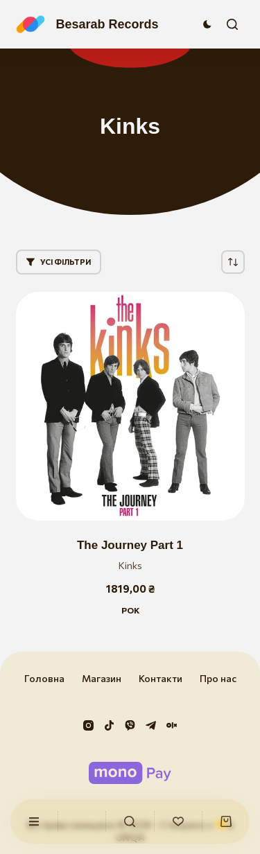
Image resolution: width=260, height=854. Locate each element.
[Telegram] (151, 725)
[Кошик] (226, 821)
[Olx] (171, 725)
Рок (130, 610)
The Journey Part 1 (130, 545)
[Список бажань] (178, 821)
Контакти (160, 678)
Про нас (218, 678)
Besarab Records (107, 24)
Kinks (130, 565)
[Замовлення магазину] (233, 262)
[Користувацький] (34, 821)
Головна (44, 678)
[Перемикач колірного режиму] (207, 24)
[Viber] (130, 725)
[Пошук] (232, 24)
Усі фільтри (58, 261)
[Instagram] (88, 725)
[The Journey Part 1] (130, 406)
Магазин (101, 678)
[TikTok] (109, 725)
